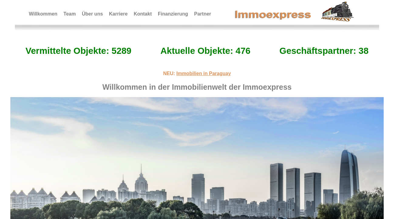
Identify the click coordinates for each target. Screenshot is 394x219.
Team (69, 13)
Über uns (92, 13)
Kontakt (143, 13)
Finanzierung (173, 13)
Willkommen (43, 13)
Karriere (118, 13)
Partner (202, 13)
